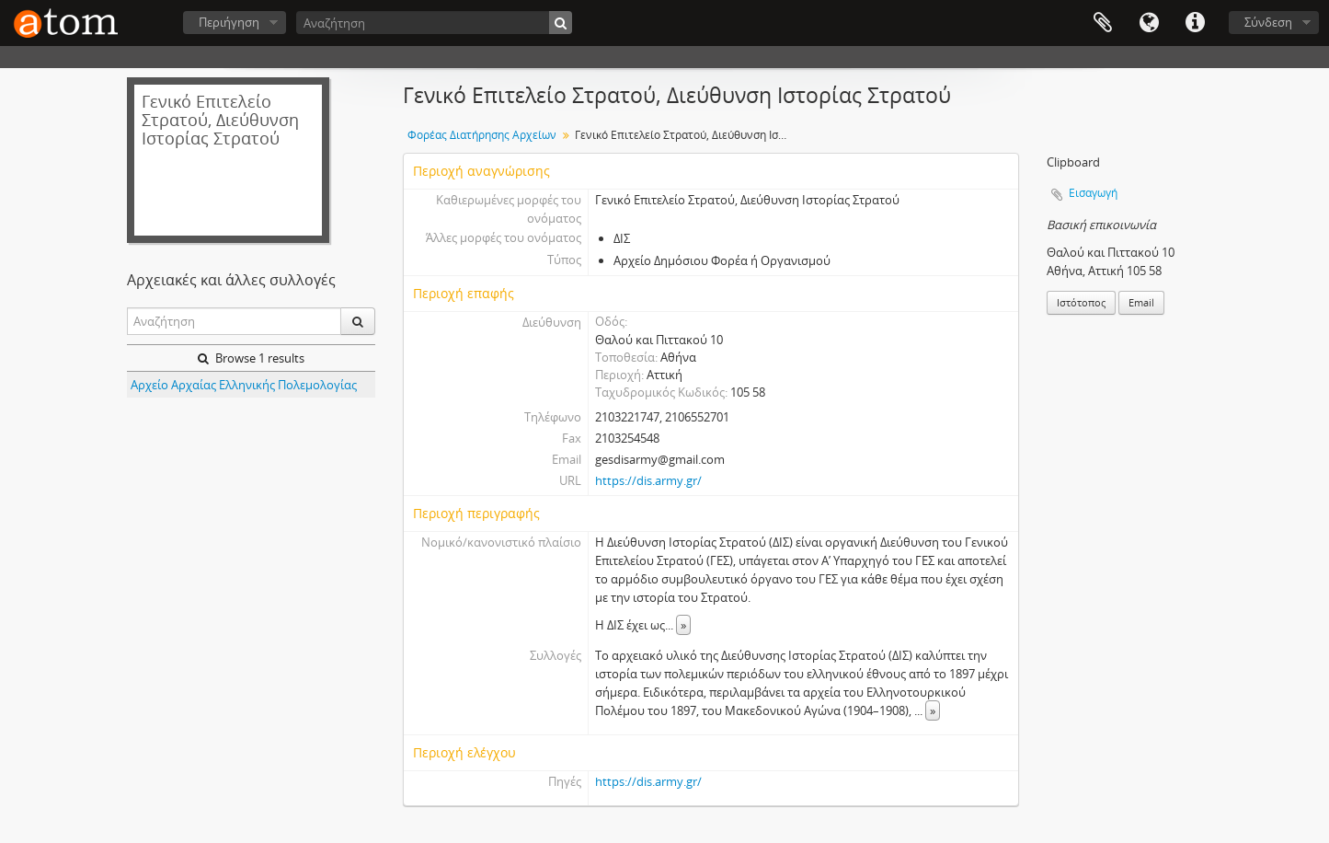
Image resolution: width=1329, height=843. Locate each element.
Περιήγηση (229, 22)
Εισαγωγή (1093, 193)
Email (1141, 302)
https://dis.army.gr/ (648, 480)
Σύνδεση (1268, 22)
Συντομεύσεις (1195, 23)
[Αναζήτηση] (434, 22)
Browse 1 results (251, 358)
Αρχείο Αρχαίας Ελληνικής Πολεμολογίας (244, 384)
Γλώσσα (1149, 23)
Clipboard (1103, 23)
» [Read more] (683, 625)
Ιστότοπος (1081, 302)
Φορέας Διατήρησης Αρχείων (481, 135)
